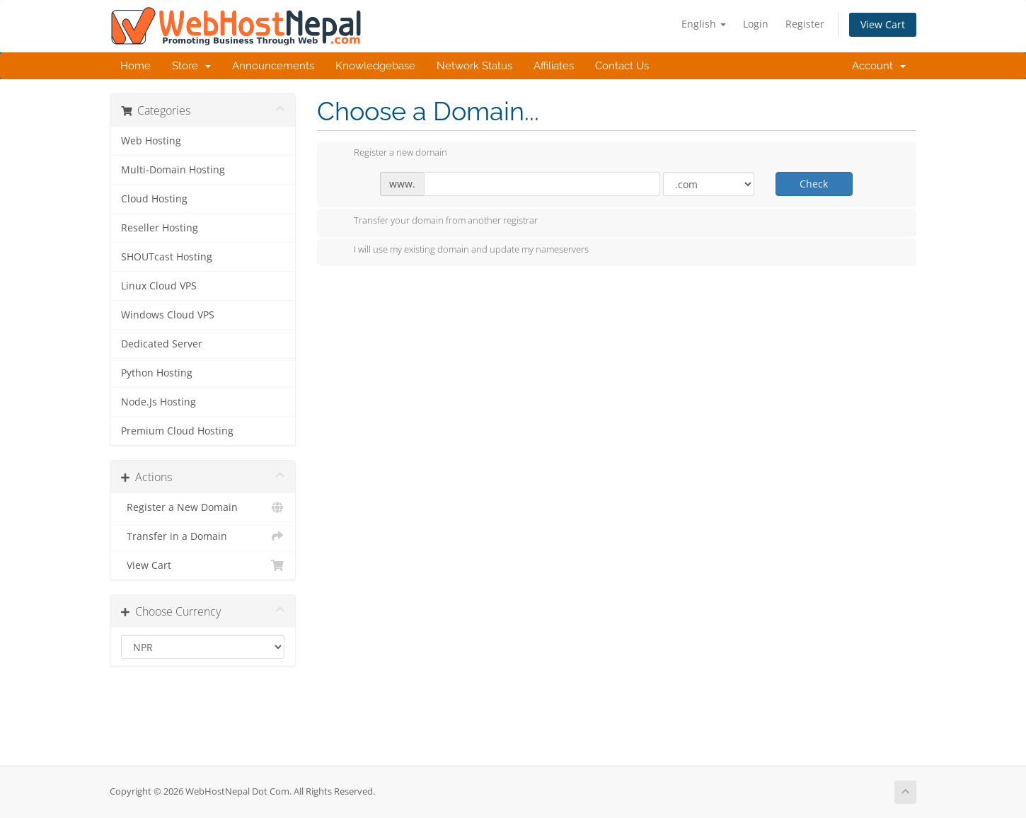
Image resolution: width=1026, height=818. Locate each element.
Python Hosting (156, 373)
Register (804, 23)
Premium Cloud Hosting (177, 431)
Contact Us (622, 65)
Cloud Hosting (154, 198)
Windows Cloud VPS (167, 315)
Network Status (474, 65)
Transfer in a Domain (202, 536)
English (703, 23)
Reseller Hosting (159, 227)
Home (135, 65)
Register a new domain (389, 153)
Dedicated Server (161, 344)
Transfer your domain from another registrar (434, 221)
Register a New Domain (202, 507)
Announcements (273, 65)
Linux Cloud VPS (159, 286)
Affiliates (554, 65)
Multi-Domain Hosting (173, 169)
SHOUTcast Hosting (166, 256)
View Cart (882, 24)
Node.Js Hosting (158, 402)
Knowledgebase (375, 65)
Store (191, 65)
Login (755, 23)
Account (879, 65)
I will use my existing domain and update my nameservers (460, 250)
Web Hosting (151, 140)
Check (814, 183)
